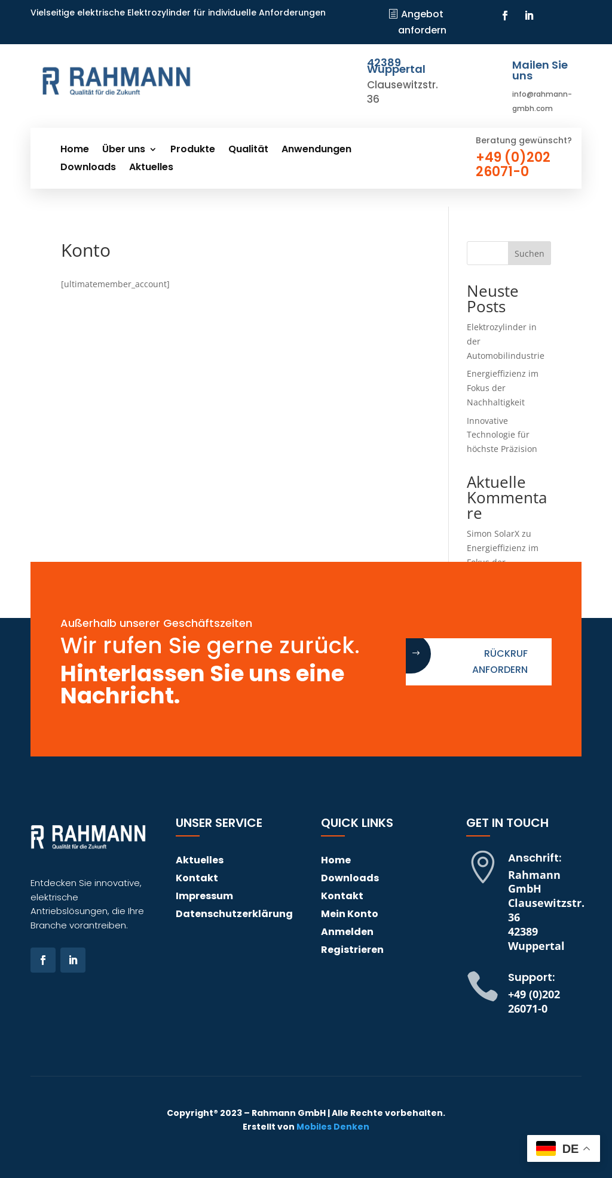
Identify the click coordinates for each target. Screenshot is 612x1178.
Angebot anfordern (422, 22)
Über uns (123, 150)
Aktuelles (151, 168)
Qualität (248, 150)
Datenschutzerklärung (234, 915)
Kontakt (197, 879)
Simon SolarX (493, 533)
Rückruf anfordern (500, 661)
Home (74, 150)
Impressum (204, 897)
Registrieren (352, 951)
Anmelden (347, 933)
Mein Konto (349, 915)
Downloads (88, 168)
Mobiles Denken (332, 1127)
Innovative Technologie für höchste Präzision (502, 435)
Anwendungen (316, 150)
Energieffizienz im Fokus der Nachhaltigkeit (502, 388)
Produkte (192, 150)
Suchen (529, 253)
